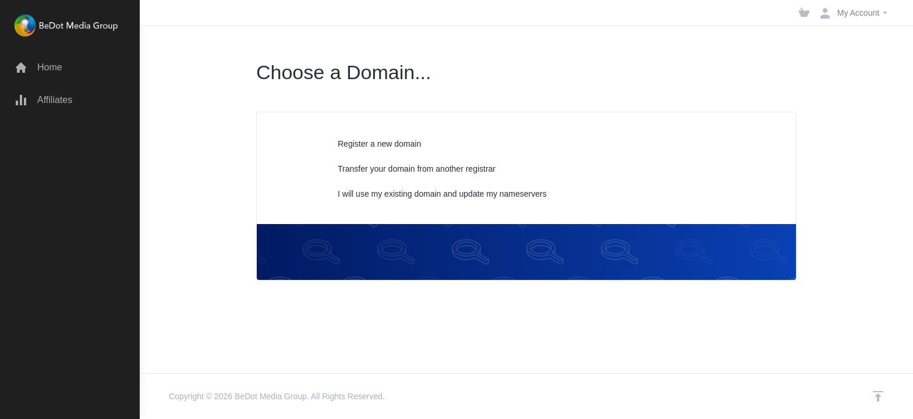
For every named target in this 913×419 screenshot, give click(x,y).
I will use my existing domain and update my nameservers (435, 194)
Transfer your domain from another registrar (409, 169)
